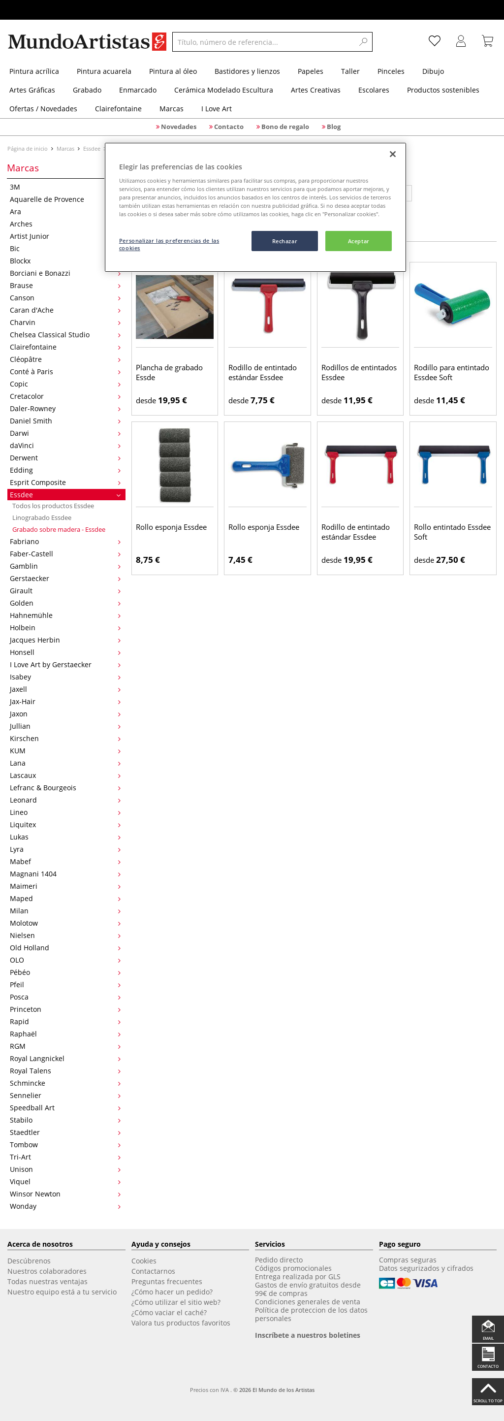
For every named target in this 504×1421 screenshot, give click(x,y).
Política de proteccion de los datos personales (311, 1314)
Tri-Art (65, 1157)
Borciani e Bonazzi (65, 273)
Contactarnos (153, 1271)
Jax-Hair (65, 701)
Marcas (65, 148)
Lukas (65, 836)
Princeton (65, 1009)
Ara (65, 211)
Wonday (65, 1206)
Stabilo (65, 1120)
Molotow (65, 923)
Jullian (65, 726)
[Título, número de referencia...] (263, 42)
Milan (65, 910)
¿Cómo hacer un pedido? (172, 1291)
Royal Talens (65, 1070)
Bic (65, 248)
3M (65, 187)
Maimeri (65, 886)
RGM (65, 1046)
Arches (65, 223)
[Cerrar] (393, 154)
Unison (65, 1169)
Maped (65, 898)
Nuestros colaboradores (47, 1271)
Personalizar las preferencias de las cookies (169, 244)
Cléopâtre (65, 359)
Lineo (65, 812)
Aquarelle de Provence (65, 199)
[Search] (363, 42)
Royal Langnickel (65, 1058)
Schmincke (65, 1083)
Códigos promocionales (293, 1268)
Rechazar (285, 241)
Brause (65, 285)
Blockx (65, 260)
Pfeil (65, 984)
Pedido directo (279, 1259)
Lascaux (65, 775)
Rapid (65, 1021)
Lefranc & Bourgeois (65, 787)
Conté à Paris (65, 371)
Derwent (65, 457)
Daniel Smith (65, 420)
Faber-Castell (65, 553)
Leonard (65, 800)
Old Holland (65, 947)
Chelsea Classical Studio (65, 334)
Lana (65, 763)
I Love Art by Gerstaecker (65, 664)
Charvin (65, 322)
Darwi (65, 433)
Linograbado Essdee (41, 517)
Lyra (65, 849)
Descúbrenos (29, 1260)
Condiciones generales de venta (307, 1301)
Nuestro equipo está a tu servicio (62, 1291)
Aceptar (359, 241)
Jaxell (65, 689)
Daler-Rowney (65, 408)
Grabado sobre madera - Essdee (58, 529)
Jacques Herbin (65, 640)
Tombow (65, 1144)
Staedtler (65, 1132)
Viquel (65, 1181)
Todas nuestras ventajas (47, 1281)
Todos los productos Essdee (53, 505)
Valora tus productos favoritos (180, 1322)
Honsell (65, 652)
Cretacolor (65, 396)
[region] (255, 207)
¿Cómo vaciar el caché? (169, 1312)
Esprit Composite (65, 482)
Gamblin (65, 566)
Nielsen (65, 935)
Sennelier (65, 1095)
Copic (65, 383)
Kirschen (65, 738)
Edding (65, 470)
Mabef (65, 861)
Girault (65, 590)
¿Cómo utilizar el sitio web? (175, 1302)
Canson (65, 297)
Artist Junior (65, 236)
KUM (65, 750)
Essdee (92, 148)
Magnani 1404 (65, 873)
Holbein (65, 627)
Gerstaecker (65, 578)
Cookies (144, 1260)
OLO (65, 960)
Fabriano (65, 541)
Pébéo (65, 972)
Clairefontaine (65, 347)
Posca (65, 996)
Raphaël (65, 1033)
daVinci (65, 445)
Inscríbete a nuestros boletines (307, 1335)
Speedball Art (65, 1107)
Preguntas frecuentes (166, 1281)
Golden (65, 603)
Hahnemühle (65, 615)
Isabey (65, 676)
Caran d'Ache (65, 310)
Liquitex (65, 824)
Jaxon (65, 713)
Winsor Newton (65, 1193)
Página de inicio (28, 148)
